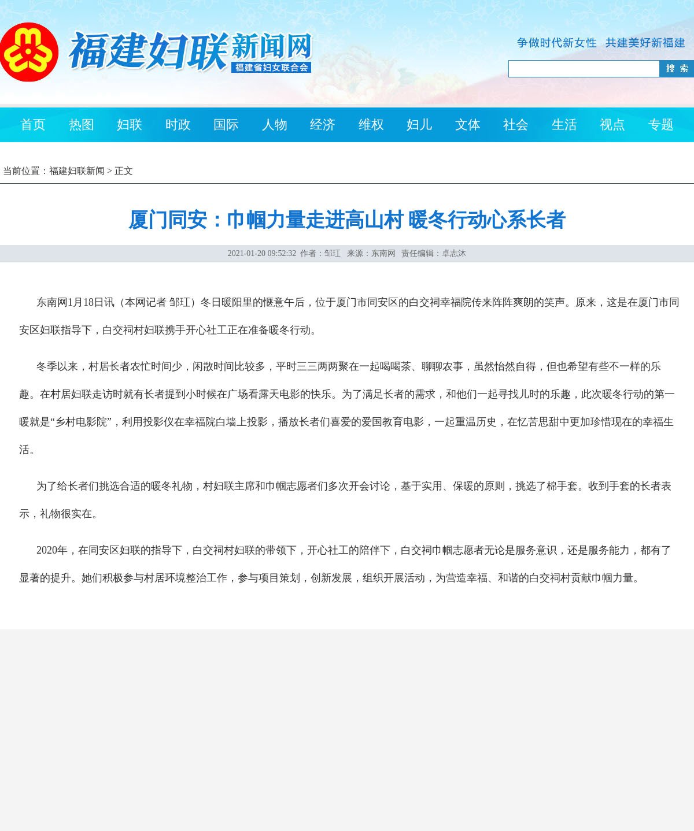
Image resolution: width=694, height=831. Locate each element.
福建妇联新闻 (77, 171)
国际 (226, 124)
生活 (564, 124)
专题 (661, 124)
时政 (178, 124)
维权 (371, 124)
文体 (468, 124)
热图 (81, 124)
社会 (516, 124)
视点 (612, 124)
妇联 (129, 124)
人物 (274, 124)
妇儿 (419, 124)
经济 (322, 124)
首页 (33, 124)
